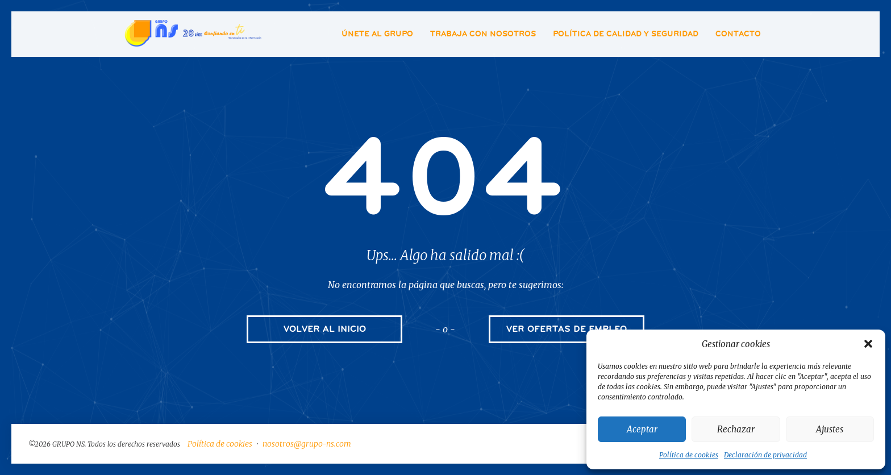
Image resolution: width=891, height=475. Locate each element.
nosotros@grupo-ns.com (307, 444)
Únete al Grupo (377, 34)
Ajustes (829, 429)
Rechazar (736, 429)
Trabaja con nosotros (483, 34)
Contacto (738, 34)
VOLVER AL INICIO (325, 329)
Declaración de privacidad (765, 455)
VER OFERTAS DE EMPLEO (566, 329)
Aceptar (642, 429)
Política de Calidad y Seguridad (625, 34)
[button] (868, 343)
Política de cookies (688, 455)
